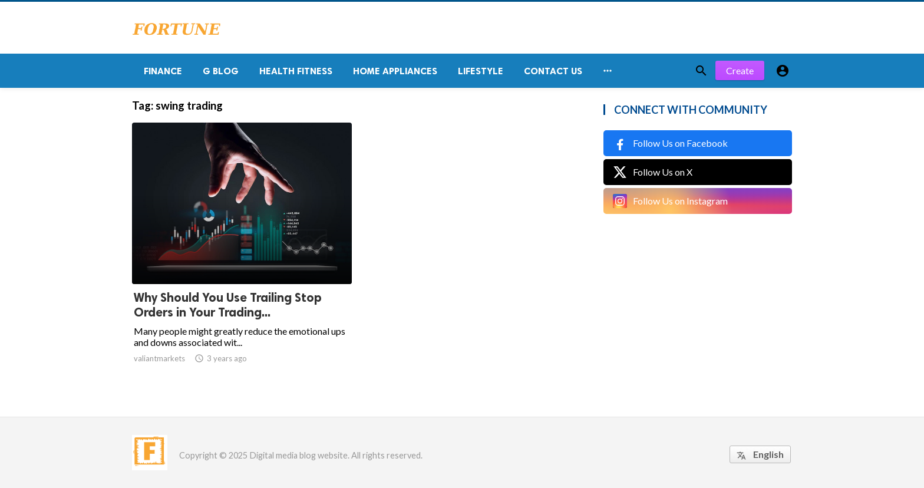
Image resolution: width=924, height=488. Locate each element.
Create (740, 70)
